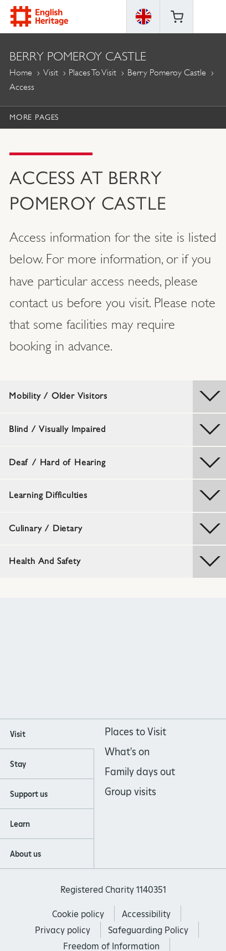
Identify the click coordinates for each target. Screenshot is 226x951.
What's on (127, 751)
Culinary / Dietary (117, 529)
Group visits (130, 791)
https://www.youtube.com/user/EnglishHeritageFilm (128, 658)
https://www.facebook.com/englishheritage (68, 658)
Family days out (140, 771)
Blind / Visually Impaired (117, 430)
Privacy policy (62, 930)
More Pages (34, 117)
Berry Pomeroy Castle (166, 72)
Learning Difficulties (117, 496)
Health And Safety (117, 562)
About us (25, 854)
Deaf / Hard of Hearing (117, 463)
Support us (29, 794)
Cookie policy (78, 914)
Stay (18, 764)
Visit (50, 72)
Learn (20, 824)
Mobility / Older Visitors (117, 396)
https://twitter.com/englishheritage (158, 658)
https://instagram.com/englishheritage (98, 658)
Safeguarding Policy (148, 930)
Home (20, 72)
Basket (176, 16)
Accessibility (146, 914)
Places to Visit (92, 72)
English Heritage (39, 16)
